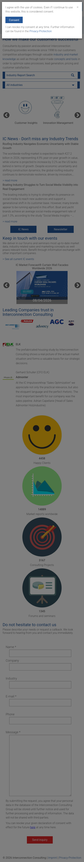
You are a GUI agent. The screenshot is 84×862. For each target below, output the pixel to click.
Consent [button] (14, 20)
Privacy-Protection (40, 31)
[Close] (78, 7)
